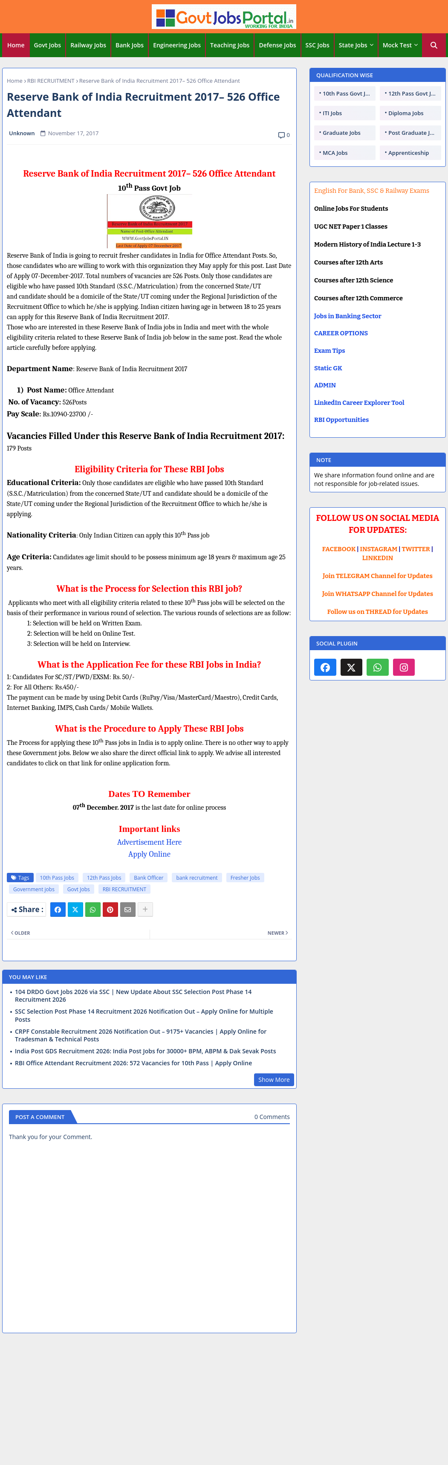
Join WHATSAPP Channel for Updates (377, 594)
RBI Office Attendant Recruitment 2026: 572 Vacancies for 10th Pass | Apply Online (133, 1063)
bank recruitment (196, 877)
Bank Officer (148, 877)
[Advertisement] (224, 1402)
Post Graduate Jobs (413, 133)
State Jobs (353, 45)
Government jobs (34, 889)
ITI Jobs (332, 113)
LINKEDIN (377, 558)
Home (16, 45)
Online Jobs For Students (351, 208)
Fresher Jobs (245, 877)
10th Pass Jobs (57, 877)
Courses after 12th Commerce (358, 298)
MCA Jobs (335, 153)
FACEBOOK (339, 549)
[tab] (16, 45)
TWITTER (416, 549)
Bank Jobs (130, 45)
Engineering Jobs (177, 45)
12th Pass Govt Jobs (414, 93)
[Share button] (145, 909)
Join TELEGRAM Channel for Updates (378, 576)
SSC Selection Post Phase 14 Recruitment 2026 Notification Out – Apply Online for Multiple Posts (144, 1015)
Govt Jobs (47, 45)
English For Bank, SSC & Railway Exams (371, 191)
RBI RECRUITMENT (51, 80)
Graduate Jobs (342, 133)
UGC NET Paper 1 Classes (350, 226)
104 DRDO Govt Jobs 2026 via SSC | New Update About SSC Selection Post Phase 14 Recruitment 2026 (133, 995)
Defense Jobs (277, 45)
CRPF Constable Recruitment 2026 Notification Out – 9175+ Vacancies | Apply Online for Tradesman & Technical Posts (140, 1035)
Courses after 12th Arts (348, 262)
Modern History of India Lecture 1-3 (367, 244)
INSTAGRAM (379, 549)
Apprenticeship (408, 153)
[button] (434, 45)
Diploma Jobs (405, 113)
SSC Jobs (317, 45)
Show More (274, 1079)
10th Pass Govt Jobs (349, 93)
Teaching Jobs (229, 45)
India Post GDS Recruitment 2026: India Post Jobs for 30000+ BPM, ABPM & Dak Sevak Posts (145, 1051)
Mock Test (397, 45)
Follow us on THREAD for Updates (377, 612)
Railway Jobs (88, 45)
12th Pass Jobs (104, 877)
